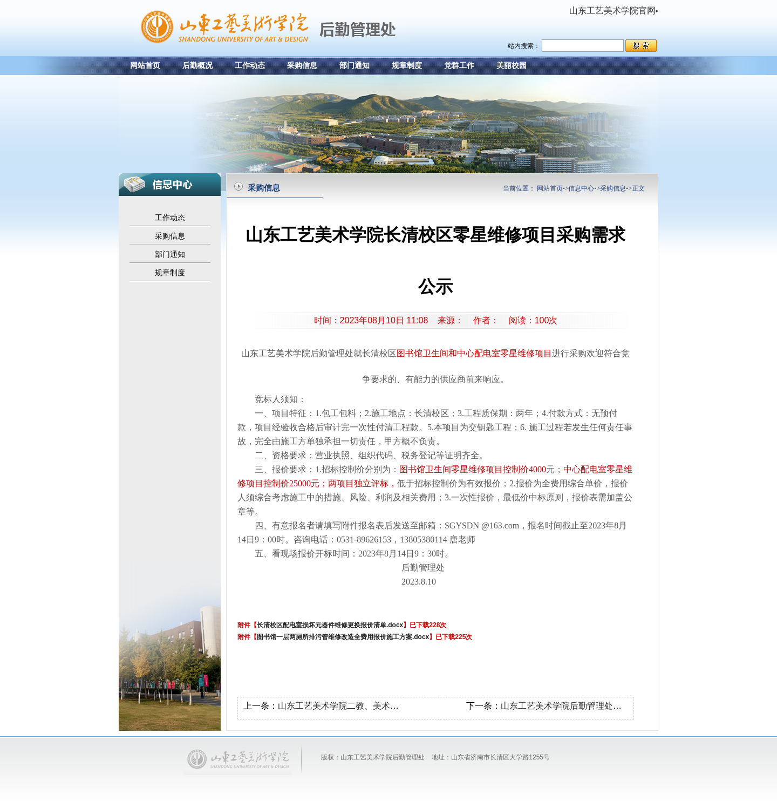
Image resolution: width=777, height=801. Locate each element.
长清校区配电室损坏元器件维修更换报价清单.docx (330, 625)
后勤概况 (197, 66)
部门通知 (354, 66)
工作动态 (250, 66)
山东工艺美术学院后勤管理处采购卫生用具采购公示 (600, 705)
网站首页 (145, 66)
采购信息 (302, 66)
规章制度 (407, 66)
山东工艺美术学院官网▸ (613, 10)
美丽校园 (511, 66)
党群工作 (459, 66)
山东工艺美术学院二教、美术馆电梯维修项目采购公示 (381, 705)
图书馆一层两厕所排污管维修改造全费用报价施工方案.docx (343, 637)
